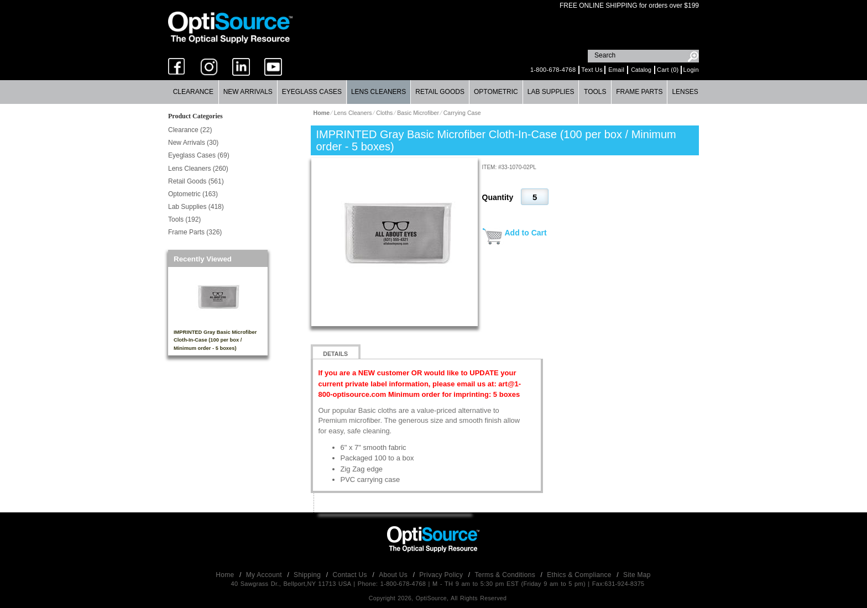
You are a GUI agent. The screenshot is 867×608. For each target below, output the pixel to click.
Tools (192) (184, 219)
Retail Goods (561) (196, 181)
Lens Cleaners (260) (198, 168)
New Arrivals (248, 92)
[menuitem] (193, 92)
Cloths (384, 112)
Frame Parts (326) (195, 232)
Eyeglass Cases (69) (198, 155)
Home (226, 575)
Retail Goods (439, 92)
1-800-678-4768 (553, 69)
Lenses (685, 92)
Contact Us (351, 575)
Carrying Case (462, 112)
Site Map (637, 575)
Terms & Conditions (506, 575)
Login (691, 69)
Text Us (592, 69)
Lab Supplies (550, 92)
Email (616, 69)
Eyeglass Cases (312, 92)
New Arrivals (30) (193, 142)
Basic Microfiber (418, 112)
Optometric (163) (193, 194)
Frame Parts (639, 92)
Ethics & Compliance (580, 575)
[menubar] (433, 92)
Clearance (193, 92)
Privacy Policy (442, 575)
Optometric (496, 92)
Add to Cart (526, 232)
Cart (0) (668, 69)
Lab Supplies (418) (196, 207)
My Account (265, 575)
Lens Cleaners (378, 92)
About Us (394, 575)
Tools (595, 92)
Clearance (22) (190, 130)
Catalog (641, 69)
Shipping (308, 575)
